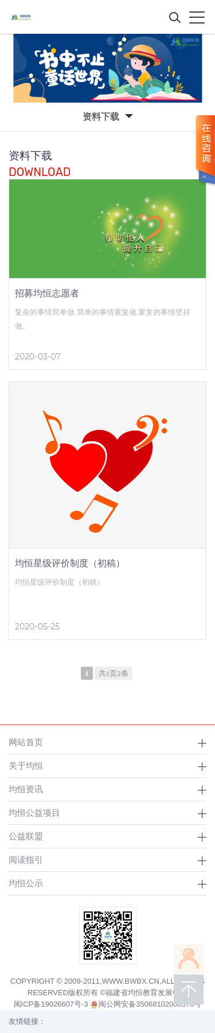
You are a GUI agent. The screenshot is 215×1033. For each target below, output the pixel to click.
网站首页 (26, 742)
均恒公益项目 (34, 812)
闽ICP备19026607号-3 (51, 1004)
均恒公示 (26, 883)
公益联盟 (26, 836)
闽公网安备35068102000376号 (145, 1004)
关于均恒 (26, 765)
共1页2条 (113, 673)
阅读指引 (26, 859)
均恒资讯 (26, 789)
